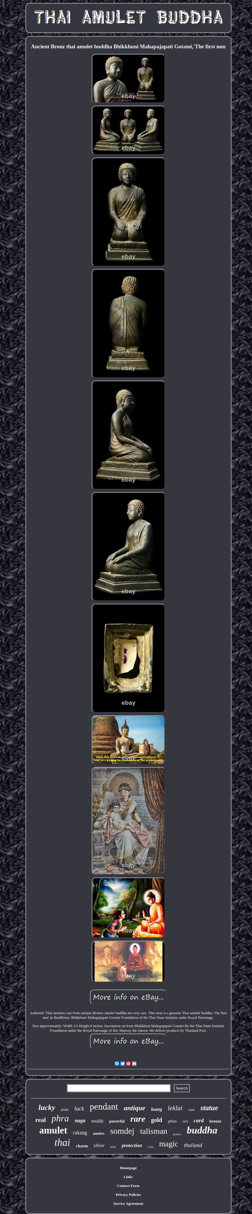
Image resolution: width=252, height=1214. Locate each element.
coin (151, 1146)
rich (185, 1121)
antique (134, 1108)
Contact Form (128, 1186)
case (191, 1109)
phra (60, 1118)
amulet (53, 1130)
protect (177, 1134)
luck (79, 1108)
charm (82, 1146)
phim (172, 1121)
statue (209, 1108)
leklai (175, 1108)
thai (62, 1142)
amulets (98, 1133)
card (199, 1120)
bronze (215, 1121)
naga (80, 1120)
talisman (153, 1131)
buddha (202, 1130)
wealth (97, 1121)
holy (113, 1146)
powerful (117, 1121)
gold (156, 1120)
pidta (65, 1109)
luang (156, 1109)
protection (132, 1145)
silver (99, 1145)
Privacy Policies (128, 1194)
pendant (104, 1107)
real (40, 1119)
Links (128, 1177)
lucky (47, 1107)
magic (168, 1144)
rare (137, 1118)
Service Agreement (128, 1203)
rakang (80, 1133)
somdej (122, 1131)
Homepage (128, 1168)
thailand (193, 1145)
